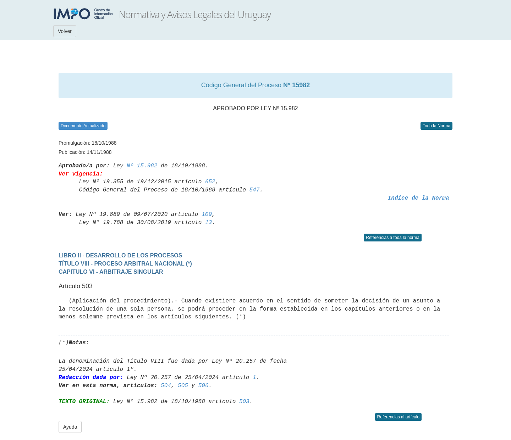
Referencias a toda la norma (392, 237)
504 (166, 386)
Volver (65, 31)
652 (210, 182)
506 (203, 386)
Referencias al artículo (398, 416)
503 (244, 402)
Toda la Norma (436, 125)
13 (208, 222)
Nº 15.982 (142, 166)
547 (254, 190)
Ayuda (70, 427)
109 (207, 214)
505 (183, 386)
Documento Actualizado (83, 125)
